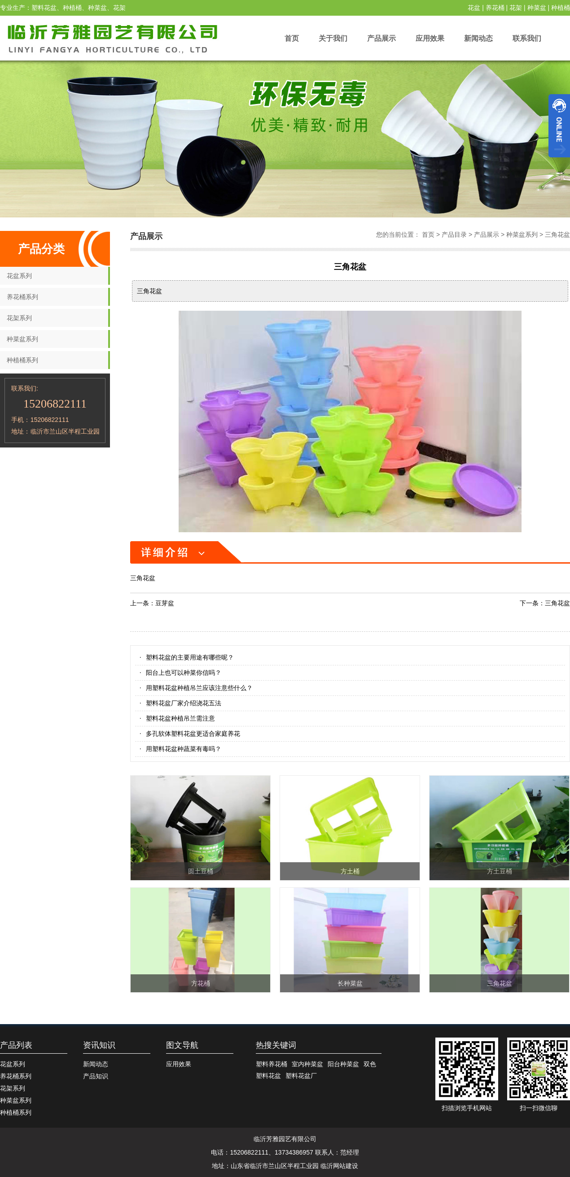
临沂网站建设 (339, 1165)
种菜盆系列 (22, 339)
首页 (292, 38)
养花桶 (495, 7)
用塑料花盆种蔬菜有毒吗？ (183, 748)
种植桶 (560, 7)
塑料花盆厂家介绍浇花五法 (183, 703)
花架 (515, 7)
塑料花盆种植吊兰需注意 (180, 718)
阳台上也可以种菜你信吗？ (183, 672)
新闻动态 (478, 38)
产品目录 (454, 234)
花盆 (474, 7)
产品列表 (16, 1045)
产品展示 (381, 38)
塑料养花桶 (271, 1064)
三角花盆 (557, 234)
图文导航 (182, 1045)
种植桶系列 (22, 360)
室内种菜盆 (307, 1064)
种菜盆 (536, 7)
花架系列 (19, 317)
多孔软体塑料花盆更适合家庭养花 (193, 733)
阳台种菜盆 (343, 1064)
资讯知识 (99, 1045)
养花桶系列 (22, 296)
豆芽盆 (164, 603)
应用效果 (430, 38)
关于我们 (333, 38)
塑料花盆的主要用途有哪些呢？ (190, 657)
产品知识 (95, 1076)
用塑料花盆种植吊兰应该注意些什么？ (199, 687)
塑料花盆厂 (301, 1075)
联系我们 (527, 38)
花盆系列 (19, 275)
